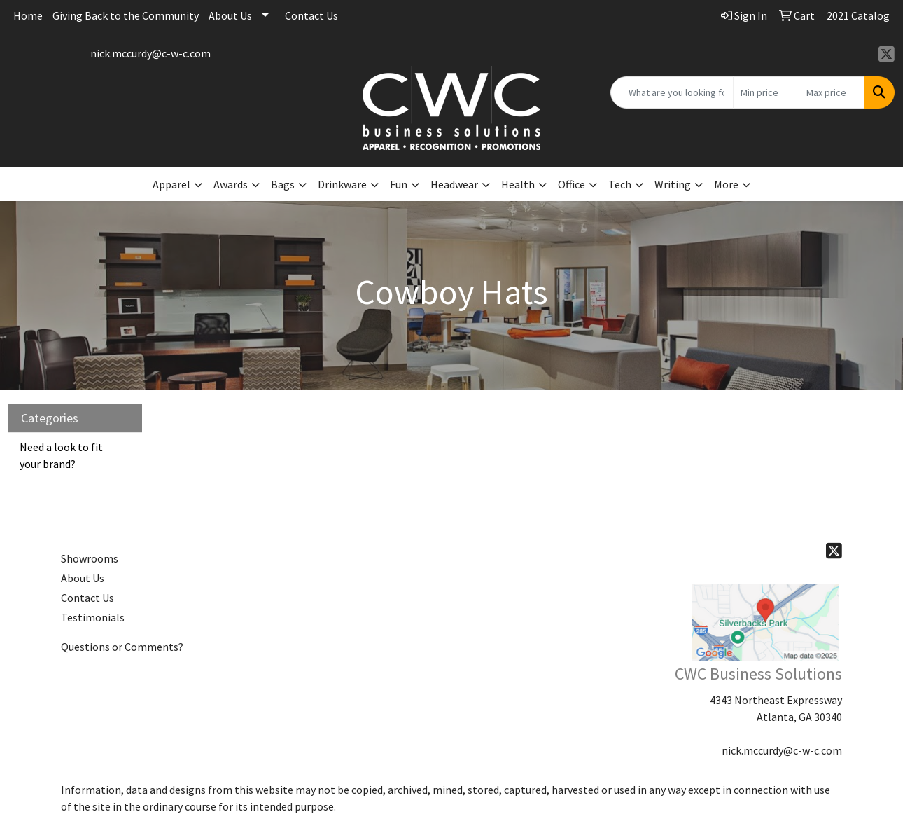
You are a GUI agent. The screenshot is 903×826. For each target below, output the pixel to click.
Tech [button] (619, 184)
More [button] (726, 184)
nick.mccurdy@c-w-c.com (150, 53)
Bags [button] (283, 184)
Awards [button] (231, 184)
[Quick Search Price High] (832, 92)
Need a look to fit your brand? (61, 455)
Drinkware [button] (342, 184)
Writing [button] (672, 184)
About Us (230, 15)
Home (28, 15)
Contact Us (311, 15)
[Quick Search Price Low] (766, 92)
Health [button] (518, 184)
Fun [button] (398, 184)
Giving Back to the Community (125, 15)
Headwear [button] (454, 184)
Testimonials (93, 617)
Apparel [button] (171, 184)
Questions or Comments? (122, 647)
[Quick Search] (672, 92)
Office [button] (571, 184)
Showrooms (89, 558)
